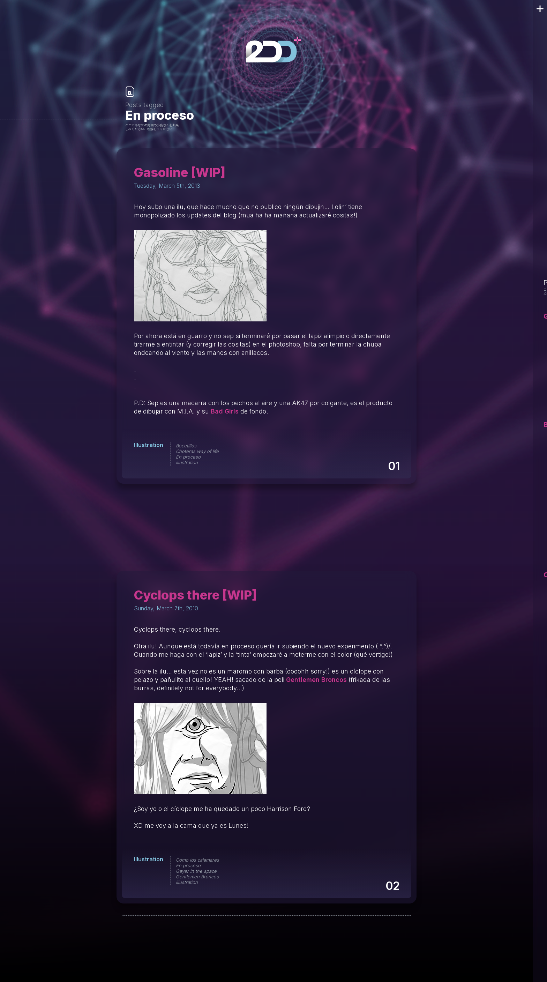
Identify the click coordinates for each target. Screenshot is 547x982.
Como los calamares (197, 860)
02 (392, 886)
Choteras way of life (197, 451)
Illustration (148, 444)
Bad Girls (225, 411)
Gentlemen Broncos (316, 679)
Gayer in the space (196, 871)
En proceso (188, 457)
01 (393, 466)
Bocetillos (186, 445)
